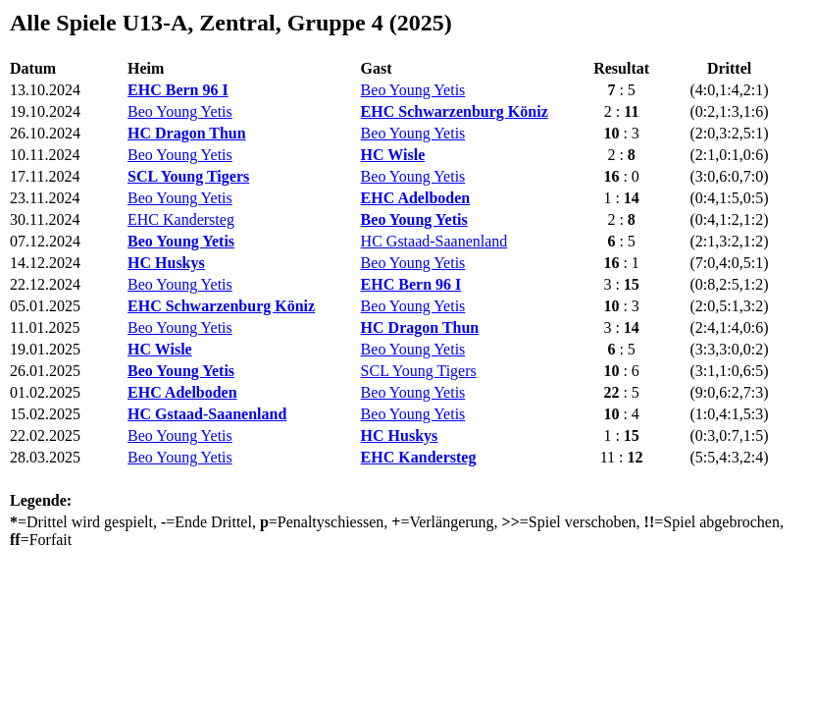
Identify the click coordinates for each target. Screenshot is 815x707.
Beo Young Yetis (413, 90)
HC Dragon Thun (186, 133)
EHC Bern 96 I (178, 90)
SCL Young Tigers (188, 176)
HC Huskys (166, 262)
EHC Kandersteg (180, 219)
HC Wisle (393, 154)
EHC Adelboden (416, 198)
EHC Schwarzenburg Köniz (454, 111)
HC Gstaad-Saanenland (434, 241)
